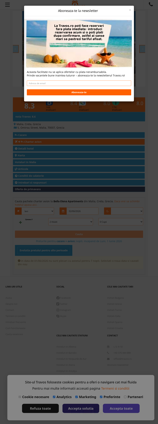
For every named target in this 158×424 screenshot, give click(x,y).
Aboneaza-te (79, 92)
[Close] (130, 10)
